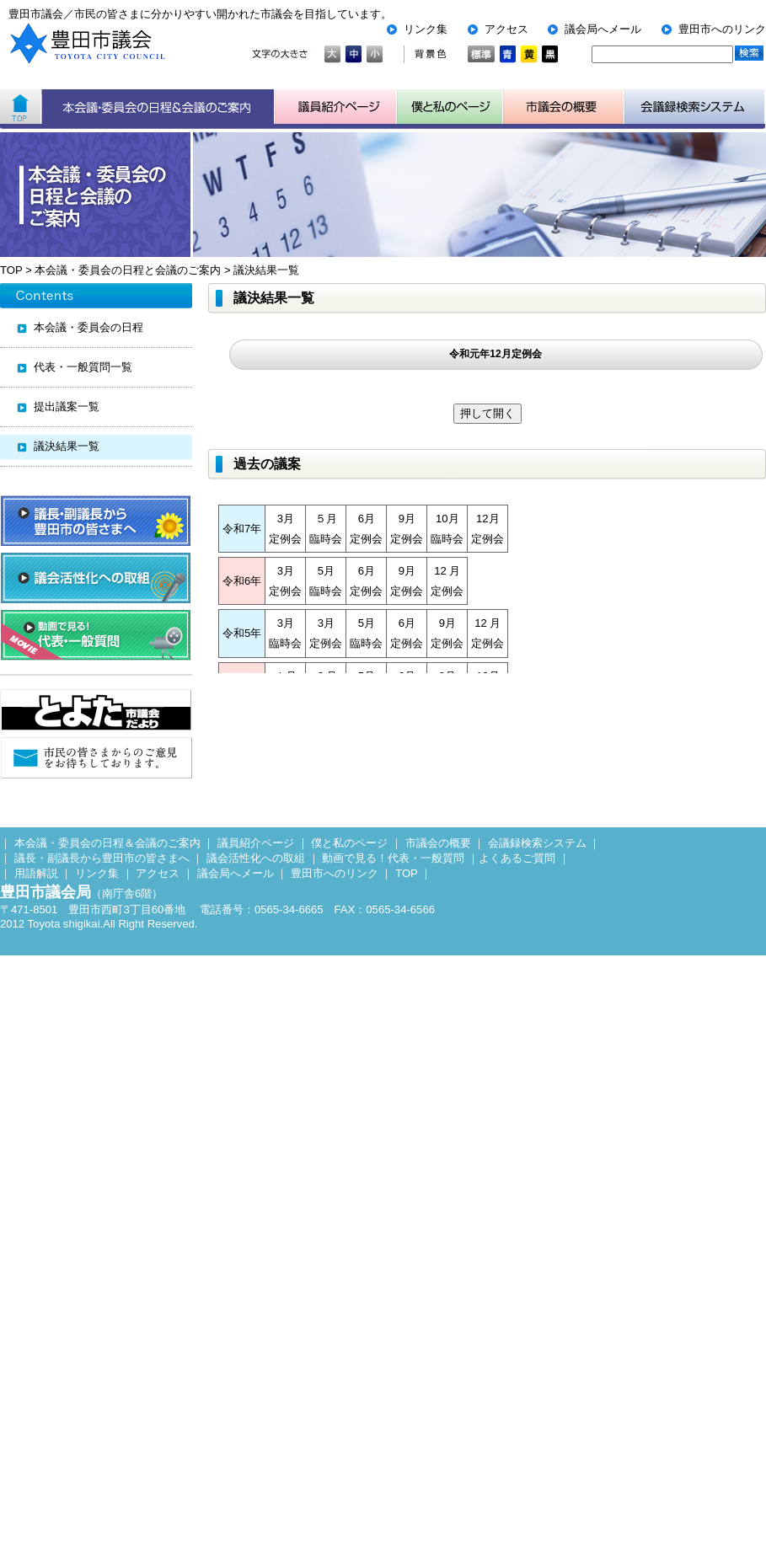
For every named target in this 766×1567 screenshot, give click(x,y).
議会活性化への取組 (255, 858)
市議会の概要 (438, 843)
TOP (11, 270)
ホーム (20, 107)
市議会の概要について (563, 107)
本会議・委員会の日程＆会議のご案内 (158, 107)
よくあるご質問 (517, 858)
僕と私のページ (349, 843)
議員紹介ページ (336, 107)
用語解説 (36, 873)
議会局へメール (603, 29)
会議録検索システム (537, 843)
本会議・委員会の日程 (88, 327)
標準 (481, 54)
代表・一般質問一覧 (83, 367)
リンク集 (425, 29)
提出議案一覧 (66, 406)
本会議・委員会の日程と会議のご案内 (128, 270)
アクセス (506, 29)
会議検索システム (694, 107)
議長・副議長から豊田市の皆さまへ (102, 858)
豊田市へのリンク (722, 29)
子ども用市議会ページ (450, 107)
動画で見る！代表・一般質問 (393, 858)
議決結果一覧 (266, 270)
